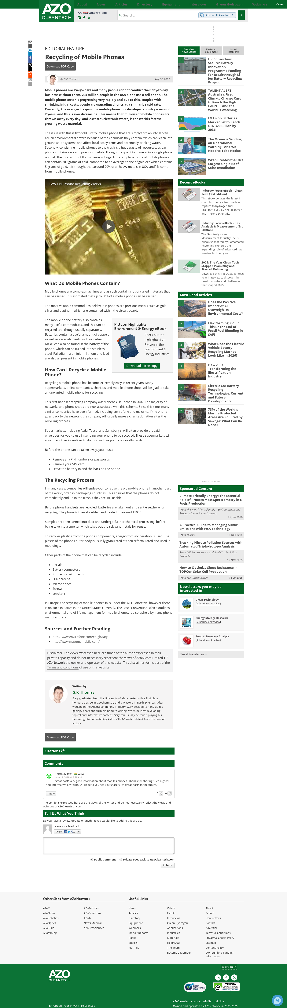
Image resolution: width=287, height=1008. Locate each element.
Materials (173, 938)
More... (240, 4)
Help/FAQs (173, 942)
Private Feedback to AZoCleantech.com (149, 859)
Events (171, 913)
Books (132, 938)
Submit (167, 865)
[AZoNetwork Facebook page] (84, 18)
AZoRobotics (51, 918)
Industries (173, 933)
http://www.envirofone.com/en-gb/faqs (80, 637)
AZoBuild (48, 928)
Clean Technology (207, 577)
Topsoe (191, 514)
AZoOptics (49, 923)
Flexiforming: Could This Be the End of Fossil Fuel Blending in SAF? (225, 313)
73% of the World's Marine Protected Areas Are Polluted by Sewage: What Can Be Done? (225, 399)
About (209, 908)
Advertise (212, 928)
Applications (175, 928)
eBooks (133, 942)
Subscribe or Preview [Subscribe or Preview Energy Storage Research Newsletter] (208, 599)
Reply (51, 793)
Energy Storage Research (212, 595)
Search (210, 913)
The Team (173, 947)
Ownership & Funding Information (220, 954)
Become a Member (179, 952)
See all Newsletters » (193, 632)
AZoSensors (91, 908)
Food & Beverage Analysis (213, 614)
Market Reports (138, 933)
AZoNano (49, 913)
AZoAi (87, 918)
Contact (210, 923)
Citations (54, 751)
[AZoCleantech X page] (234, 977)
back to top (229, 966)
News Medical (93, 923)
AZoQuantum (92, 913)
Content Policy (215, 947)
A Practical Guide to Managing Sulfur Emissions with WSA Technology (205, 506)
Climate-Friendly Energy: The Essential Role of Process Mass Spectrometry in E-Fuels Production (210, 480)
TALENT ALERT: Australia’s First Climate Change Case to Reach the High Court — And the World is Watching (225, 90)
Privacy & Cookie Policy (220, 938)
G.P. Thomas (83, 692)
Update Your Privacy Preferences (72, 1003)
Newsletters (213, 918)
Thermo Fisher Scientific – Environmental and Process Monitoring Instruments (210, 491)
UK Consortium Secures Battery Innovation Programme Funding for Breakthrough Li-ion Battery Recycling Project (225, 67)
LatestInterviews (233, 50)
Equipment (136, 923)
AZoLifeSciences (94, 928)
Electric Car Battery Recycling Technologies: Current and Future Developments (225, 378)
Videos (171, 908)
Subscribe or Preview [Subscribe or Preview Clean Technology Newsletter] (208, 581)
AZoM (46, 908)
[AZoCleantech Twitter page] (89, 18)
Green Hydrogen (177, 923)
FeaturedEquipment (211, 50)
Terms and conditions (63, 667)
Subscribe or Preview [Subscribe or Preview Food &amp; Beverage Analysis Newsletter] (208, 618)
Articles (133, 913)
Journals (134, 947)
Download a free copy (141, 366)
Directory (134, 918)
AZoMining (50, 933)
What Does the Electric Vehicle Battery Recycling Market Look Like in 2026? (224, 336)
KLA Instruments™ (197, 555)
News (132, 908)
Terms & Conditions (218, 933)
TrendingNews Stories (189, 50)
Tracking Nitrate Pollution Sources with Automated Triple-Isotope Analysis (207, 523)
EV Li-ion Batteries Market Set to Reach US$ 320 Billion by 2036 (225, 108)
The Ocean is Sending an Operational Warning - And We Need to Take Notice (225, 131)
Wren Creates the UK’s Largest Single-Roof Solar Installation (225, 150)
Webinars (135, 928)
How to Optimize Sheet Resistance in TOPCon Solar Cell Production (205, 547)
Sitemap (211, 942)
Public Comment (105, 859)
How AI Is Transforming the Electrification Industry (224, 355)
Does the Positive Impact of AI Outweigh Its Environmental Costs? (226, 292)
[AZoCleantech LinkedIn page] (79, 18)
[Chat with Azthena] (277, 1000)
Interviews (173, 918)
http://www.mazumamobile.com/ (76, 641)
